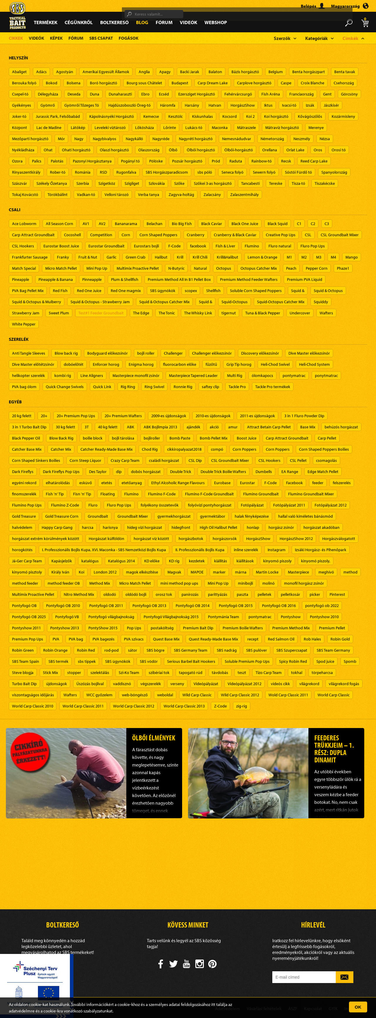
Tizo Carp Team (269, 672)
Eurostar (247, 482)
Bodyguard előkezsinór (107, 353)
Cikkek (16, 38)
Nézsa (325, 138)
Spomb (350, 661)
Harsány (192, 105)
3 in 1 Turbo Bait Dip (29, 427)
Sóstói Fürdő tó (298, 172)
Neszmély (301, 138)
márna (240, 572)
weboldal (165, 694)
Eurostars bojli (146, 246)
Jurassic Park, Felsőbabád (58, 116)
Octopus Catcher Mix (259, 268)
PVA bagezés (104, 639)
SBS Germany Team (190, 650)
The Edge (141, 313)
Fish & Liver (225, 246)
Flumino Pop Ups (27, 505)
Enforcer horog (106, 364)
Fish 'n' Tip (55, 494)
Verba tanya (148, 194)
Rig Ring (128, 386)
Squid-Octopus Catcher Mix (280, 301)
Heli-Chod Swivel (275, 364)
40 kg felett (108, 427)
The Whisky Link (198, 313)
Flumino (252, 246)
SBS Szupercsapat (291, 650)
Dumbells (264, 471)
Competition (101, 234)
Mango (351, 257)
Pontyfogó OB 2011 (106, 605)
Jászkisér (331, 105)
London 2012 (105, 572)
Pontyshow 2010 (324, 616)
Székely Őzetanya (51, 183)
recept (252, 639)
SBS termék (58, 661)
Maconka (220, 127)
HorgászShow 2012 (296, 538)
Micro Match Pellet (61, 268)
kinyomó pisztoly (27, 572)
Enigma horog (141, 364)
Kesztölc (175, 116)
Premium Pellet (332, 627)
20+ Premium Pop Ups (76, 415)
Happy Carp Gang (57, 527)
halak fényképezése (252, 516)
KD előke (152, 560)
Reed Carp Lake (314, 161)
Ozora (17, 161)
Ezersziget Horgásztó (196, 94)
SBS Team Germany (333, 650)
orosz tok (164, 594)
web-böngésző (135, 694)
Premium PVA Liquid (304, 279)
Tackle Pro (237, 386)
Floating (107, 494)
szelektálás (99, 672)
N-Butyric (176, 268)
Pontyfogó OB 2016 (279, 605)
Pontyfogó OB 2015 (236, 605)
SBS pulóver (256, 650)
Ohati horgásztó (76, 149)
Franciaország (301, 94)
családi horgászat (164, 460)
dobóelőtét (73, 364)
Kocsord (229, 116)
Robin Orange (55, 650)
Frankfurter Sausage (30, 257)
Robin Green (23, 650)
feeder (317, 482)
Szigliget (132, 183)
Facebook (294, 482)
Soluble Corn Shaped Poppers (256, 290)
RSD (103, 172)
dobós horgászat (146, 471)
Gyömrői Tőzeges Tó (81, 105)
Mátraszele (246, 127)
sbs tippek (87, 661)
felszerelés (342, 482)
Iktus (268, 105)
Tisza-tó (298, 183)
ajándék (193, 427)
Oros (318, 149)
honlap (253, 527)
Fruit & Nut (87, 257)
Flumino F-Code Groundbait (209, 494)
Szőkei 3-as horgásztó (213, 183)
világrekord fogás (344, 683)
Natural (200, 268)
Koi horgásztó (276, 116)
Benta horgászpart (308, 71)
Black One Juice (244, 223)
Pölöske (156, 161)
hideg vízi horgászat (144, 527)
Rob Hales (312, 639)
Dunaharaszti (120, 94)
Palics (36, 161)
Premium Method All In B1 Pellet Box (179, 279)
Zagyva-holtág (181, 194)
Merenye (316, 127)
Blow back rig (66, 353)
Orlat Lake (295, 149)
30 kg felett (65, 427)
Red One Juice (89, 290)
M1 (289, 257)
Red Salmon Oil (281, 639)
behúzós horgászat (341, 427)
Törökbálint (58, 194)
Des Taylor (98, 471)
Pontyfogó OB (24, 605)
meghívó (326, 572)
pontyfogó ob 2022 (322, 605)
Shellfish (213, 290)
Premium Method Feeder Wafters (249, 279)
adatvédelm (20, 1011)
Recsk (286, 161)
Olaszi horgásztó (114, 149)
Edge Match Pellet (323, 471)
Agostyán (64, 71)
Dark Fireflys (22, 471)
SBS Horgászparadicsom (167, 172)
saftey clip (210, 386)
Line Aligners (91, 375)
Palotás (57, 161)
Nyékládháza (23, 149)
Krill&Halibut (227, 257)
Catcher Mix (61, 449)
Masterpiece (298, 572)
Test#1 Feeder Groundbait (101, 313)
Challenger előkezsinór (212, 353)
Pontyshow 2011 (26, 627)
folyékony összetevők (160, 505)
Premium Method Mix (291, 627)
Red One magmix (126, 290)
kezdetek (197, 560)
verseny (177, 683)
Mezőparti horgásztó (30, 138)
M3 (318, 257)
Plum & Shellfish (124, 279)
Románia (82, 172)
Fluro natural (279, 246)
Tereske (275, 183)
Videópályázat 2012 (244, 683)
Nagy (78, 138)
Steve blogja (22, 672)
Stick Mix (50, 672)
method (350, 572)
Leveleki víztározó (110, 127)
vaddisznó (122, 683)
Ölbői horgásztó (201, 149)
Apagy (165, 71)
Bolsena (73, 82)
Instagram (277, 549)
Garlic (111, 257)
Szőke (179, 183)
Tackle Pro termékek (272, 386)
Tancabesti (250, 183)
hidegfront (181, 527)
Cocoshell (72, 234)
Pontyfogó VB (67, 616)
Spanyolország (334, 172)
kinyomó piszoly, (315, 560)
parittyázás (217, 594)
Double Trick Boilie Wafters (223, 471)
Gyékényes (21, 105)
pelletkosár (290, 594)
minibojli (245, 583)
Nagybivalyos (104, 138)
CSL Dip (195, 460)
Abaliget (19, 71)
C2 (313, 223)
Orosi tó (339, 149)
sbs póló (204, 172)
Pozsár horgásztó (187, 161)
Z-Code (220, 706)
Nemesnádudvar (236, 138)
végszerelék (150, 683)
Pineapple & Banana (55, 279)
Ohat (48, 149)
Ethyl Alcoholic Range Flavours (178, 482)
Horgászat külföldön (106, 538)
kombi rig (62, 375)
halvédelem (22, 527)
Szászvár (19, 183)
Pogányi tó (130, 161)
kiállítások (245, 560)
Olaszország (149, 149)
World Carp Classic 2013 (184, 706)
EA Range (289, 471)
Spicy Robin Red (293, 661)
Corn (126, 234)
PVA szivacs (134, 639)
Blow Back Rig (61, 438)
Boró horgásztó (103, 82)
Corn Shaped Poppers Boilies (324, 449)
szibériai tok (159, 672)
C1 (299, 223)
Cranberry (195, 234)
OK (358, 1006)
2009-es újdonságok (168, 415)
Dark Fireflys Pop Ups (61, 471)
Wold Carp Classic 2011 (288, 694)
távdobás (220, 672)
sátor (132, 650)
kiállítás (220, 560)
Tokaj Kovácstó (25, 194)
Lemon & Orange (262, 257)
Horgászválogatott (338, 538)
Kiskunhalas (202, 116)
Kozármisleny (343, 116)
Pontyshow (291, 616)
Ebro (145, 94)
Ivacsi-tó (289, 105)
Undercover (300, 313)
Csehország (344, 82)
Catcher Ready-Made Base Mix (106, 449)
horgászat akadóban (321, 527)
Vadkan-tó (86, 194)
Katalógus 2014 (121, 560)
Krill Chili (200, 257)
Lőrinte (169, 127)
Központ (19, 127)
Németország (272, 138)
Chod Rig (150, 449)
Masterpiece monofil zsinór (136, 375)
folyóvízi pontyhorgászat (209, 505)
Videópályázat (206, 683)
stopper (74, 672)
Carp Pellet (327, 438)
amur (233, 427)
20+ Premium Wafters (123, 415)
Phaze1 (343, 268)
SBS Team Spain (25, 661)
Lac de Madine (48, 127)
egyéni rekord (24, 482)
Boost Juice (246, 438)
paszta (242, 594)
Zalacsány (212, 194)
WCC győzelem (99, 694)
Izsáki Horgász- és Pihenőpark (320, 549)
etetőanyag (132, 482)
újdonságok (56, 683)
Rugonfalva (126, 172)
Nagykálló (134, 138)
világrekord (309, 683)
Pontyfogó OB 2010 (63, 605)
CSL (308, 234)
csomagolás (326, 460)
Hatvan (215, 105)
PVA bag (76, 639)
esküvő (85, 482)
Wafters (326, 313)
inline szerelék (246, 549)
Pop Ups (134, 627)
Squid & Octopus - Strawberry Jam (100, 301)
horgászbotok (191, 538)
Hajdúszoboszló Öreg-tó (129, 105)
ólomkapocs (262, 375)
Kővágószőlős (310, 116)
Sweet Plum (59, 313)
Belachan (154, 223)
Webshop (215, 22)
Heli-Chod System (314, 364)
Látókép (78, 127)
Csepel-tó (20, 94)
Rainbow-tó (261, 161)
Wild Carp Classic (197, 694)
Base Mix (307, 427)
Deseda (74, 94)
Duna (94, 94)
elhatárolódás (58, 482)
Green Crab (135, 257)
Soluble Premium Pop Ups (247, 661)
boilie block (93, 438)
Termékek (45, 22)
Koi (81, 572)
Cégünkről (79, 22)
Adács (41, 71)
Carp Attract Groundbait (33, 234)
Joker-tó (19, 116)
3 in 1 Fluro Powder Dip (304, 415)
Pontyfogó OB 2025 (29, 616)
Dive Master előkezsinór (309, 353)
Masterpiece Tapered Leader (193, 375)
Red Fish (60, 290)
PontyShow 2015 (103, 627)
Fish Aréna (270, 94)
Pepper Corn (317, 268)
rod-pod (111, 650)
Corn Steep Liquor (85, 460)
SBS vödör (149, 661)
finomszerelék (24, 494)
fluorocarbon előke (179, 364)
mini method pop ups (179, 583)
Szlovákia (157, 183)
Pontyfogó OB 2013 (149, 605)
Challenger (173, 353)
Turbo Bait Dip (24, 683)
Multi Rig (234, 375)
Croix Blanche (312, 82)
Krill (180, 257)
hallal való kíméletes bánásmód (305, 516)
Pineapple (20, 279)
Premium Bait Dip (198, 627)
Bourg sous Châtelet (144, 82)
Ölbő (173, 149)
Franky (63, 257)
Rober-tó (58, 172)
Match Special (24, 268)
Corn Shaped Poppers (158, 234)
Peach (291, 268)
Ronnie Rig (183, 386)
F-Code (174, 246)
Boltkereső (114, 22)
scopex (191, 290)
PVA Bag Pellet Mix (27, 290)
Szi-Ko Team (129, 672)
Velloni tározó (117, 194)
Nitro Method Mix (79, 594)
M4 (333, 257)
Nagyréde (160, 138)
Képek (56, 38)
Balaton (215, 71)
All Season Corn (59, 223)
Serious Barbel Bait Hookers (191, 661)
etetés (106, 482)
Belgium (275, 71)
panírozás (190, 594)
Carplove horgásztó (254, 82)
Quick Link (102, 386)
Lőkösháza (144, 127)
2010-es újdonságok (213, 415)
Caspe (286, 82)
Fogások (128, 38)
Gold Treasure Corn (61, 516)
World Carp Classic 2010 (32, 706)
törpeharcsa (322, 672)
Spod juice (325, 661)
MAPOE (197, 572)
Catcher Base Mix (26, 449)
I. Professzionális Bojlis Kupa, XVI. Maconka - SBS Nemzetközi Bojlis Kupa (104, 549)
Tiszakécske (325, 183)
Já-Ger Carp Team (27, 560)
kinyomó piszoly (277, 560)
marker (219, 572)
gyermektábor (212, 516)
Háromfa (167, 105)
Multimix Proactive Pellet (138, 268)
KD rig (174, 560)
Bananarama (126, 223)
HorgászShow (243, 105)
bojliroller (152, 438)
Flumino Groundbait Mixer (311, 494)
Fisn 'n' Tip (82, 494)
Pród (216, 161)
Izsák (310, 105)
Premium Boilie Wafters (243, 627)
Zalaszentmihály (244, 194)
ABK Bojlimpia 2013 (160, 427)
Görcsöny (349, 94)
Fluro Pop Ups (313, 246)
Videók (188, 22)
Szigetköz (106, 183)
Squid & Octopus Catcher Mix (164, 301)
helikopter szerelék (28, 375)
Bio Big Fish (182, 223)
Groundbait (98, 516)
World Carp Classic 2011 (83, 706)
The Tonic (167, 313)
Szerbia (82, 183)
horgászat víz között (151, 538)
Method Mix (99, 583)
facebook (198, 246)
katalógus (90, 560)
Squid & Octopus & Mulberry (36, 301)
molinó (268, 583)
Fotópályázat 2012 (331, 505)
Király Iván (60, 572)
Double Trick (180, 471)
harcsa (87, 527)
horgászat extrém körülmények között (45, 538)
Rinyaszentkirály (26, 172)
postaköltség (162, 627)
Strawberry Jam (25, 313)
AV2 (102, 223)
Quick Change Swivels (65, 386)
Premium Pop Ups (27, 639)
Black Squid (278, 223)
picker (315, 594)
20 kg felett (21, 415)
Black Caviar (211, 223)
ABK (130, 427)
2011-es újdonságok (257, 415)
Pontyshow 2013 (64, 627)
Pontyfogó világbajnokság (111, 616)
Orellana (269, 149)
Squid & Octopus (328, 290)
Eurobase (222, 482)
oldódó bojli (135, 594)
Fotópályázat (252, 505)
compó (217, 449)
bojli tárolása (123, 438)
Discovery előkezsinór (260, 353)
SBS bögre (155, 650)
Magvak (174, 572)
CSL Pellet (298, 460)
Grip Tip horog (238, 364)
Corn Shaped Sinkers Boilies (36, 460)
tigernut (228, 313)
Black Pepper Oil (26, 438)
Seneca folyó (232, 172)
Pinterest (337, 594)
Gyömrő (48, 105)
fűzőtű (211, 364)
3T (87, 427)
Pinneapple (92, 279)
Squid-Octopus (234, 301)
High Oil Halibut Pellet (218, 527)
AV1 (86, 223)
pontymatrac (294, 375)
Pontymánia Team (223, 616)
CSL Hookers (23, 246)
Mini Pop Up (96, 268)
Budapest (180, 82)
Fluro (93, 505)
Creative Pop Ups (281, 234)
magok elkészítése (142, 572)
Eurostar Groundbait (106, 246)
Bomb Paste (179, 438)
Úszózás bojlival (90, 683)
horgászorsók (225, 538)
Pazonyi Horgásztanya (92, 161)
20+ (44, 415)
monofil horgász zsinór (304, 583)
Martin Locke (267, 572)
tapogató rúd (190, 672)
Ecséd (164, 94)
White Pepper (24, 324)
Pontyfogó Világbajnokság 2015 (171, 616)
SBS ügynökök (162, 290)
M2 (304, 257)
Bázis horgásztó (245, 71)
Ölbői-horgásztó (238, 149)
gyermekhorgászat (174, 516)
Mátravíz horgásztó (282, 127)
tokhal (296, 672)
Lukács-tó (193, 127)
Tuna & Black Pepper (262, 313)
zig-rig (241, 706)
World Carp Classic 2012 (133, 706)
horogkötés (22, 549)
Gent (327, 94)
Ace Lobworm (24, 223)
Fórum (164, 22)
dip (119, 471)
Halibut (161, 257)
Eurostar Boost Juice (61, 246)
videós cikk (280, 683)
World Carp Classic (334, 694)
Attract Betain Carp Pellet (269, 427)
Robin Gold (340, 639)
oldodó (109, 594)
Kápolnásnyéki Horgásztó (111, 116)
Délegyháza (48, 94)
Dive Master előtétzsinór (33, 364)
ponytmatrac (326, 375)
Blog (142, 22)
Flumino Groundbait (261, 494)
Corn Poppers (244, 449)
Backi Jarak (189, 71)
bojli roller (146, 353)
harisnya (110, 527)
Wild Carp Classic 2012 (240, 694)
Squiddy (321, 301)
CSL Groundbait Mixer (340, 234)
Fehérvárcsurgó (238, 94)
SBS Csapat (101, 38)
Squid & (297, 290)
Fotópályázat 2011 (289, 505)
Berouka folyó (24, 82)
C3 (327, 223)
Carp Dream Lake (213, 82)
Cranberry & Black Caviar (235, 234)
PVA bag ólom (24, 386)
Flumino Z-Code (65, 505)
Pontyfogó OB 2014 (192, 605)
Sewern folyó (264, 172)
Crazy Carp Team (125, 460)
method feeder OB (64, 583)
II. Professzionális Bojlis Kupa (199, 549)
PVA (56, 639)
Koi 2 (250, 116)
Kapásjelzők (61, 560)
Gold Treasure (24, 516)
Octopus (223, 268)
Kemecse (151, 116)
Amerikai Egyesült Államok (106, 71)
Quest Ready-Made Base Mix (213, 639)
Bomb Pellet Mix (213, 438)
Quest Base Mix (166, 639)
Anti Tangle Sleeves (28, 353)
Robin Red (86, 650)
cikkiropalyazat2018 (184, 449)
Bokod (51, 82)
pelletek (264, 594)
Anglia (144, 71)
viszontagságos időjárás (33, 694)
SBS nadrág (227, 650)
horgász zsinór (281, 527)
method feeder (25, 583)
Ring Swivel (154, 386)
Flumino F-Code (162, 494)
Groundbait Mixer (133, 516)
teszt (242, 672)
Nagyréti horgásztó (196, 138)
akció (214, 427)
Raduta (235, 161)
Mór (61, 138)
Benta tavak (344, 71)
